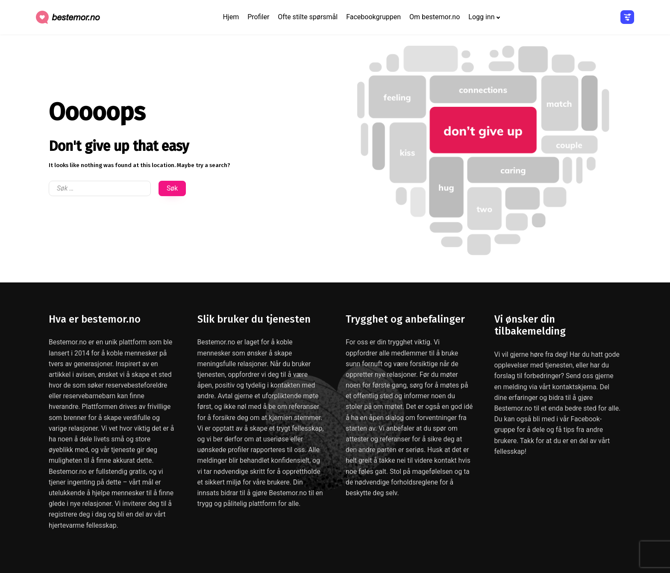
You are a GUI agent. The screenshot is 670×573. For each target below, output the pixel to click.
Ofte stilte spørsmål (308, 17)
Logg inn (481, 17)
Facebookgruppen (373, 17)
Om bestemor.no (434, 17)
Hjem (231, 17)
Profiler (258, 17)
